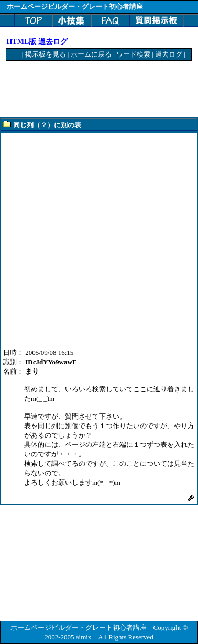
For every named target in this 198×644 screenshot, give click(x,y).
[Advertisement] (90, 89)
